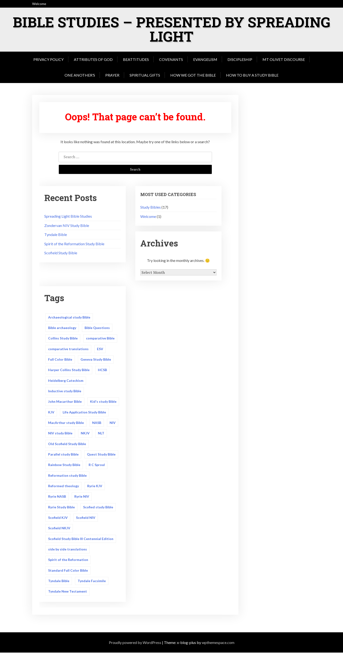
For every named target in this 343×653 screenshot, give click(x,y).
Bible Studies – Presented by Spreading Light (171, 28)
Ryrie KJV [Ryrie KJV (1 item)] (94, 486)
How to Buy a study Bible (252, 75)
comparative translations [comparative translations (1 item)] (68, 349)
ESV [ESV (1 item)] (100, 349)
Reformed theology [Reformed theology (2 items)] (63, 486)
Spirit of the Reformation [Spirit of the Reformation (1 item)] (68, 560)
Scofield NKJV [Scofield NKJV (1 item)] (59, 528)
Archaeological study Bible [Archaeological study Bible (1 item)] (69, 317)
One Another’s (80, 75)
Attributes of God (93, 59)
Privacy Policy (48, 59)
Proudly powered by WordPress (135, 642)
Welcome (148, 216)
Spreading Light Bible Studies (68, 216)
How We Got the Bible (193, 75)
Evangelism (205, 59)
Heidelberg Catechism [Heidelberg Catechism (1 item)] (65, 380)
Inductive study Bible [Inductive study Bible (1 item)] (64, 391)
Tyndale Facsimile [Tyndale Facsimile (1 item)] (92, 581)
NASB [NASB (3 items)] (96, 423)
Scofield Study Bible (60, 252)
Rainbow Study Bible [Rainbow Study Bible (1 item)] (64, 465)
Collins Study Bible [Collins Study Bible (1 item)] (63, 338)
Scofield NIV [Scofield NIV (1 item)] (85, 518)
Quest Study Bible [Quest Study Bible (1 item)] (101, 454)
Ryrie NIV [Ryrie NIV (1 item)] (81, 497)
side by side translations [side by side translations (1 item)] (67, 549)
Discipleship (239, 59)
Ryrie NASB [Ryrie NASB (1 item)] (57, 497)
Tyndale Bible (55, 234)
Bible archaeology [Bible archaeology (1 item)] (62, 328)
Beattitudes (136, 59)
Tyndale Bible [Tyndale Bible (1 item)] (58, 581)
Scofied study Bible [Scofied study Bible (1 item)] (98, 507)
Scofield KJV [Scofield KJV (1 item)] (58, 518)
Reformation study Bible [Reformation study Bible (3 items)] (67, 475)
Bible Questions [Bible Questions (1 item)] (97, 328)
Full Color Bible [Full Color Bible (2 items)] (60, 359)
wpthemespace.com (218, 642)
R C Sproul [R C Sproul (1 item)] (97, 465)
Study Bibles (150, 207)
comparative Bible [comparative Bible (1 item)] (100, 338)
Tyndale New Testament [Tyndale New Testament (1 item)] (67, 592)
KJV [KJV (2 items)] (51, 412)
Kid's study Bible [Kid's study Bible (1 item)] (103, 402)
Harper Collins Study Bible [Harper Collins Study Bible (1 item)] (69, 370)
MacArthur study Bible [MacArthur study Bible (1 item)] (66, 423)
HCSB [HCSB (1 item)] (102, 370)
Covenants (171, 59)
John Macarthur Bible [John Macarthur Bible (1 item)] (65, 402)
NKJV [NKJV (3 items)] (85, 433)
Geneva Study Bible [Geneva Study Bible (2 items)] (96, 359)
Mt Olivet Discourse (283, 59)
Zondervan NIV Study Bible (66, 225)
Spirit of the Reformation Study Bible (74, 243)
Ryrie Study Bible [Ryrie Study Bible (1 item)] (61, 507)
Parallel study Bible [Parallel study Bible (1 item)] (63, 454)
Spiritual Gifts (145, 75)
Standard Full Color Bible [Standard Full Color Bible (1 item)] (68, 571)
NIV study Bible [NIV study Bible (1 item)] (60, 433)
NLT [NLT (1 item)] (101, 433)
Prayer (112, 75)
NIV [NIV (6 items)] (113, 423)
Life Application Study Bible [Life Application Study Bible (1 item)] (84, 412)
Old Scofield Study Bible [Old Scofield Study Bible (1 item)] (67, 444)
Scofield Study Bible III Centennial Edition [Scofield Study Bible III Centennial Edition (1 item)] (80, 539)
